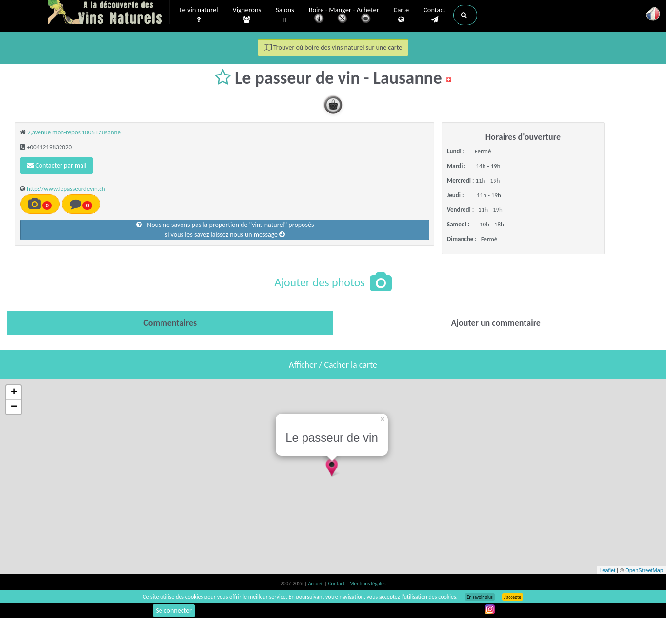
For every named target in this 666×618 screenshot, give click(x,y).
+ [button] (14, 392)
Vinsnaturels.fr (109, 13)
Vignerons (247, 15)
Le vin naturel (199, 15)
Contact (434, 15)
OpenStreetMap (644, 570)
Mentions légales (367, 584)
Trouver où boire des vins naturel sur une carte (333, 47)
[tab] (170, 323)
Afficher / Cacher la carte (333, 364)
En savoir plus (480, 597)
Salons (285, 15)
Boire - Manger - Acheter (344, 15)
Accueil (316, 584)
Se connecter (174, 610)
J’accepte (512, 597)
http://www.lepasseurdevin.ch (66, 188)
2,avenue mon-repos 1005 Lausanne (74, 132)
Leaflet (607, 570)
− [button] (14, 407)
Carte (401, 15)
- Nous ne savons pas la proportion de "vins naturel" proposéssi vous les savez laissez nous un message (225, 230)
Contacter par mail (56, 165)
